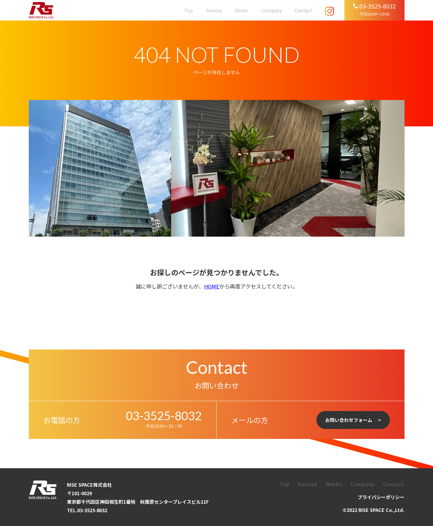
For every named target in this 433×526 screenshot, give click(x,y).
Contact (303, 10)
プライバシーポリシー (381, 496)
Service (214, 10)
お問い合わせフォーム (348, 419)
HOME (211, 286)
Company (271, 10)
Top (188, 10)
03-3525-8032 (164, 416)
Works (241, 10)
